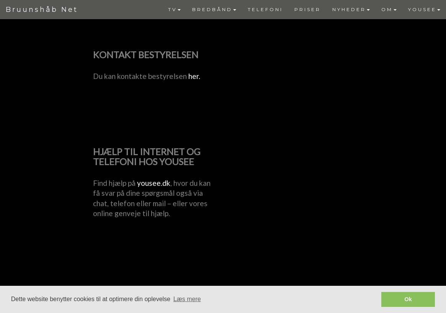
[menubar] (304, 9)
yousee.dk (153, 183)
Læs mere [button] (187, 299)
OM (389, 9)
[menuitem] (174, 9)
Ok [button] (408, 299)
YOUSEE (424, 9)
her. (194, 76)
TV (174, 9)
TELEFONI (265, 9)
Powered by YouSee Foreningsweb (223, 280)
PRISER (307, 9)
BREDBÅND (214, 9)
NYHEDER (351, 9)
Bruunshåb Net (42, 9)
